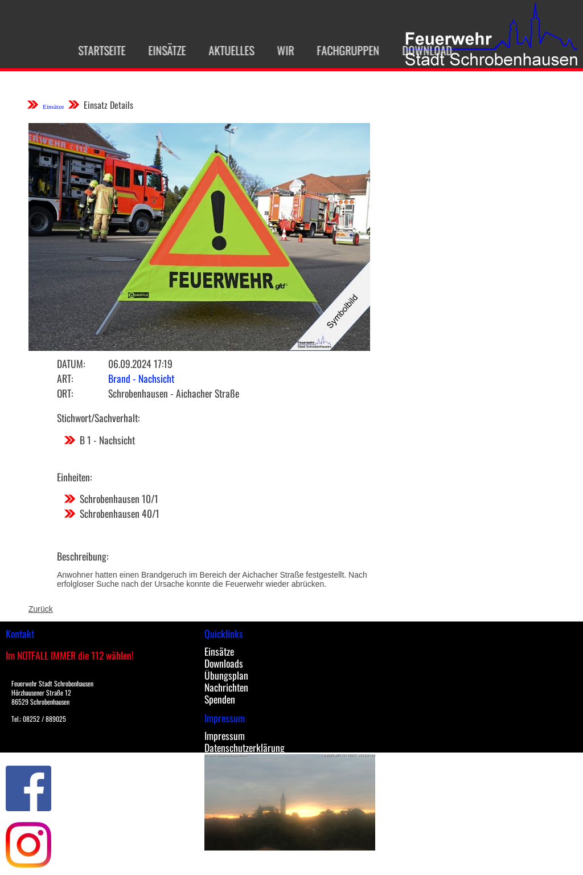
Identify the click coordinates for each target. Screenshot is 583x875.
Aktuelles (226, 50)
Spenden (219, 699)
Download (422, 50)
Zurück (40, 609)
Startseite (96, 50)
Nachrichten (226, 687)
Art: (65, 378)
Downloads (223, 663)
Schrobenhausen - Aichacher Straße (173, 393)
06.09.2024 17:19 (140, 363)
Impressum (224, 735)
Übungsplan (226, 675)
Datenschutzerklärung (244, 747)
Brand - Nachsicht (141, 378)
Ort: (65, 393)
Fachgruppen (342, 50)
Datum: (71, 363)
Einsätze (161, 50)
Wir (280, 50)
